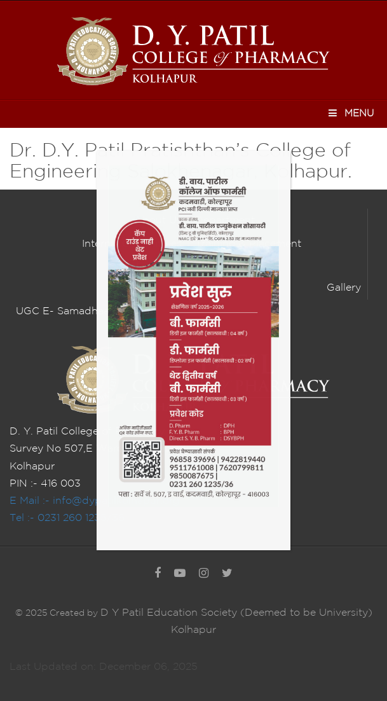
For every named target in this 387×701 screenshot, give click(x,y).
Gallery (344, 288)
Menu (350, 113)
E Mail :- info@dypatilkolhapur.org (95, 501)
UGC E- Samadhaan (66, 311)
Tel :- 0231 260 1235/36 (67, 518)
